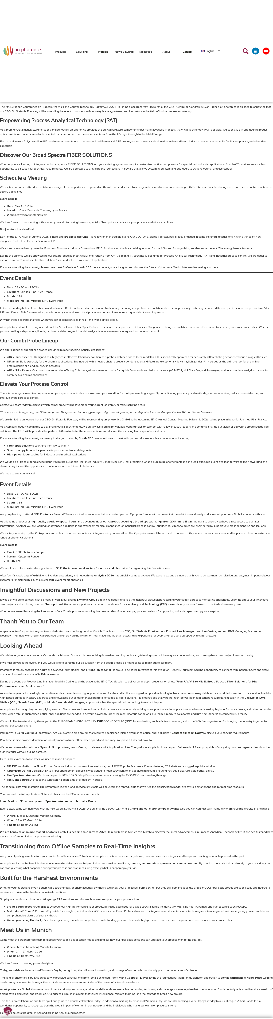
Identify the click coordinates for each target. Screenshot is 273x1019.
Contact (187, 51)
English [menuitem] (210, 51)
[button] (7, 1011)
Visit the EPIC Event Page (47, 300)
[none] (210, 51)
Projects (103, 51)
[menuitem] (210, 51)
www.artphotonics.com (33, 214)
